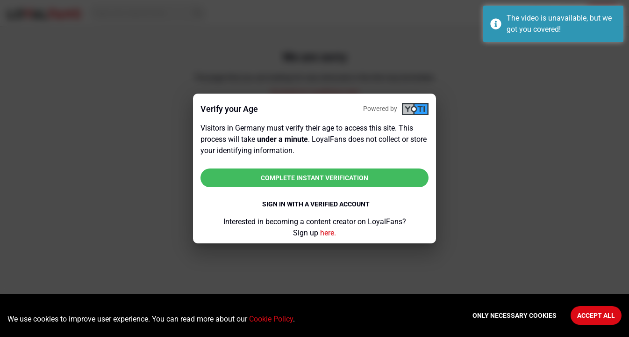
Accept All (596, 315)
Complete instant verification (314, 178)
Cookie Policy (271, 319)
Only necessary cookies (514, 315)
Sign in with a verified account (316, 204)
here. (328, 232)
